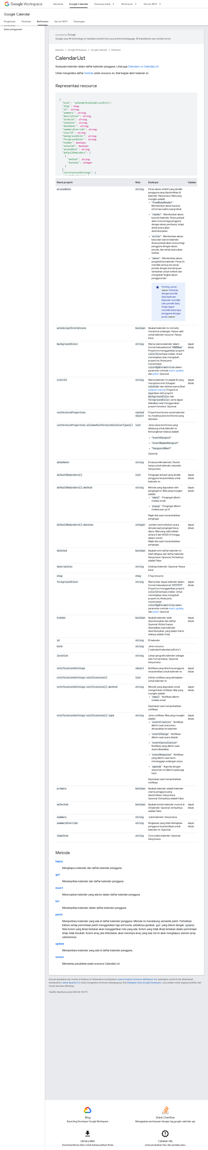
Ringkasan (9, 21)
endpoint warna (156, 390)
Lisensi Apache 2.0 (70, 982)
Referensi (127, 3)
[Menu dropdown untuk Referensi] (137, 4)
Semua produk (102, 3)
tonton (59, 957)
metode (88, 73)
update (179, 370)
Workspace (26, 4)
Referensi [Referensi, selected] (42, 21)
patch (156, 374)
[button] (21, 25)
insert (172, 370)
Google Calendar (17, 14)
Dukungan (79, 21)
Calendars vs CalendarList (143, 66)
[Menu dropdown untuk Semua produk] (114, 4)
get (57, 874)
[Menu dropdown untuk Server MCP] (161, 4)
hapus (59, 861)
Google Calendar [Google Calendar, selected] (78, 3)
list (57, 901)
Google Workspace (77, 50)
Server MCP (150, 3)
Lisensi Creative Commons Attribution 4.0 (137, 979)
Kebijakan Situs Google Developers (144, 982)
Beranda (58, 3)
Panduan (26, 21)
